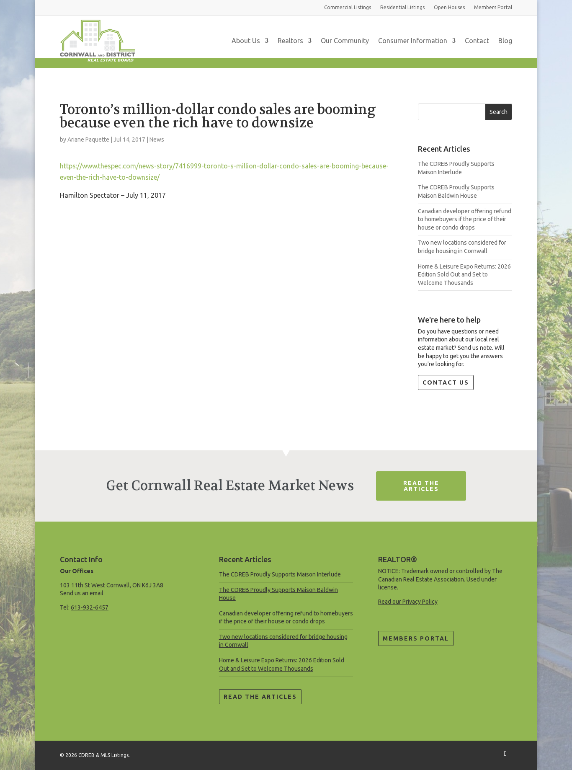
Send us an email (81, 593)
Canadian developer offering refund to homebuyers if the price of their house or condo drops (464, 219)
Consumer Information (412, 40)
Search (499, 112)
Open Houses (449, 7)
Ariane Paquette (88, 139)
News (156, 139)
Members (493, 7)
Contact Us (446, 382)
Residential (402, 7)
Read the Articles (260, 696)
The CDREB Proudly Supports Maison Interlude (280, 574)
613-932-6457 (89, 607)
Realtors (290, 40)
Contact (477, 40)
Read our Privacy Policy (408, 601)
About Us (246, 40)
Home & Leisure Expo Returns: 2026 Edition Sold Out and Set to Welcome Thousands (464, 274)
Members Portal (416, 638)
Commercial (347, 7)
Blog (505, 40)
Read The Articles (421, 486)
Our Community (345, 40)
